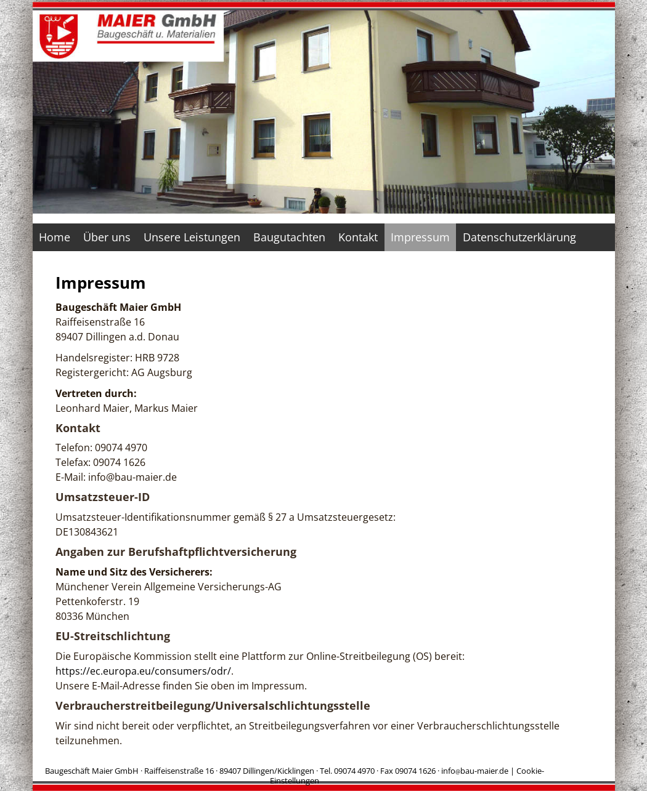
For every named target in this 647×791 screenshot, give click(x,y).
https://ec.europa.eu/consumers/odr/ (143, 671)
